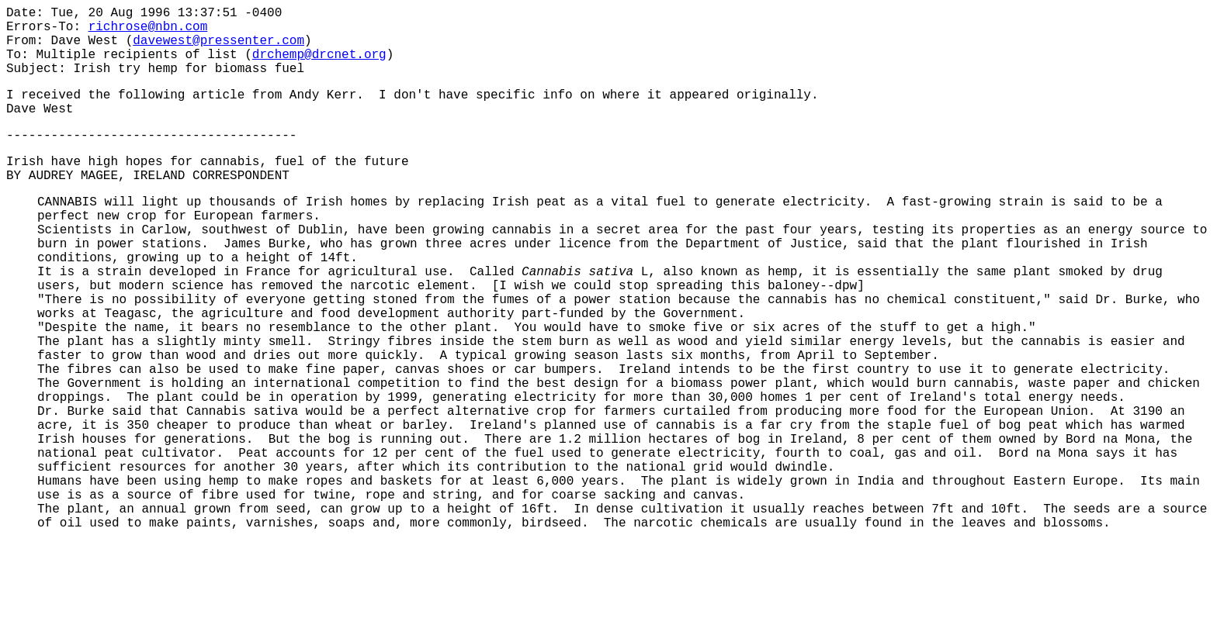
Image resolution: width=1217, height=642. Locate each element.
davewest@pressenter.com (218, 48)
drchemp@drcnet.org (319, 65)
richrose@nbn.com (148, 31)
